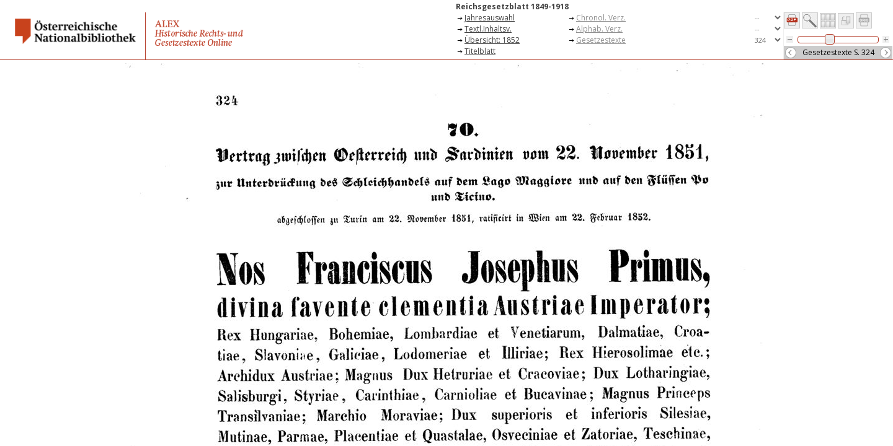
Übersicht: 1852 (492, 40)
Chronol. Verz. (601, 17)
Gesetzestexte (601, 40)
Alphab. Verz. (599, 29)
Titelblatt (479, 51)
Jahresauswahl (489, 17)
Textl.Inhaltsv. (488, 29)
